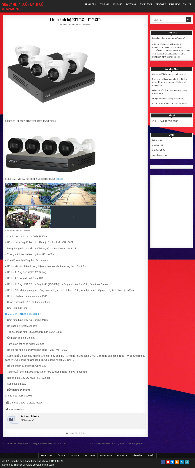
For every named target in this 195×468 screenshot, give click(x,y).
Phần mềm (174, 4)
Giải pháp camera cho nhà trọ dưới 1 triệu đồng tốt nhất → (118, 443)
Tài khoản (131, 4)
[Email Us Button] (187, 462)
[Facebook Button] (163, 462)
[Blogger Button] (177, 462)
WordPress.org (159, 155)
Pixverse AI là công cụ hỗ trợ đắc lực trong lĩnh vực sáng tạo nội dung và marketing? (169, 82)
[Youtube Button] (168, 462)
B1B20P (59, 179)
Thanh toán (146, 4)
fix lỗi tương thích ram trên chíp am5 (169, 103)
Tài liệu (187, 4)
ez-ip (83, 433)
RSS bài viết (157, 145)
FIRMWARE (161, 4)
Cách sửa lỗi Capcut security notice (169, 74)
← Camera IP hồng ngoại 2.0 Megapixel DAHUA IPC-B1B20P (34, 443)
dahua (77, 433)
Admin (65, 25)
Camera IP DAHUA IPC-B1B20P (23, 314)
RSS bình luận (158, 150)
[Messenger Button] (172, 462)
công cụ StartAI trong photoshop (168, 98)
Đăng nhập (157, 140)
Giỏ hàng (117, 4)
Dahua (87, 24)
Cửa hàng (104, 4)
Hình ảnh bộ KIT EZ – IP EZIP (75, 19)
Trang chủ (90, 4)
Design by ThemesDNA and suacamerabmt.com (28, 464)
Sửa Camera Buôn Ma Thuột (23, 4)
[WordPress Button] (182, 462)
